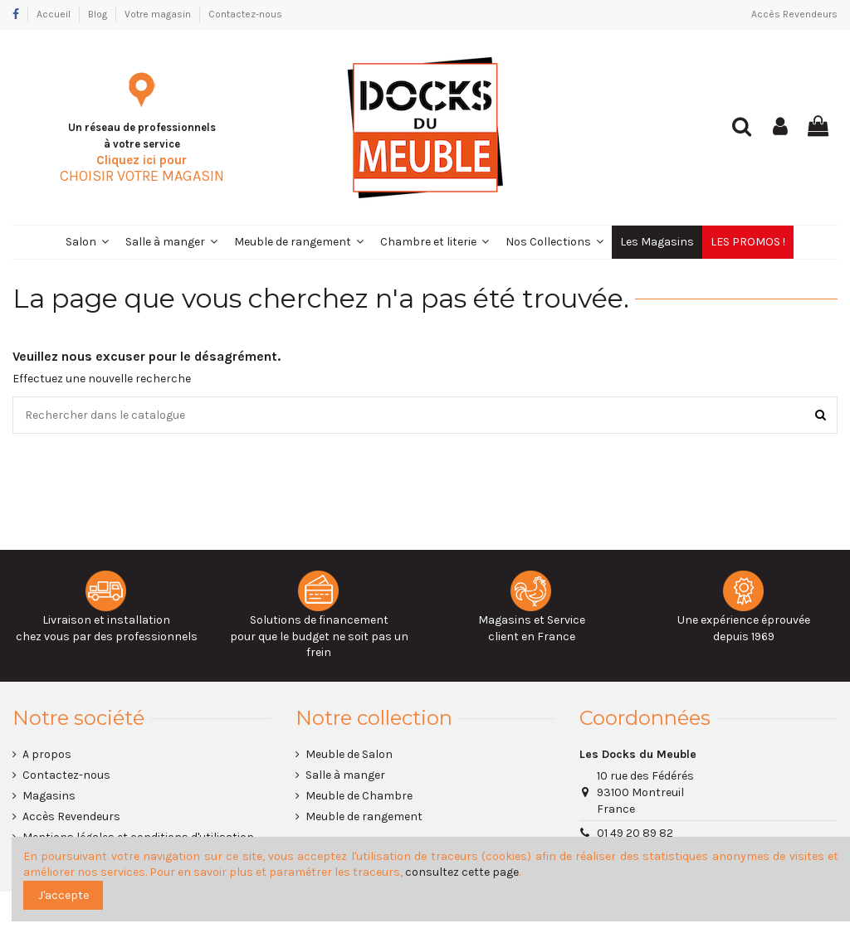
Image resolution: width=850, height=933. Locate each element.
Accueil (55, 14)
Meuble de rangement (364, 817)
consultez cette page (462, 872)
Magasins (49, 797)
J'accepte (63, 895)
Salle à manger (345, 775)
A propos (46, 754)
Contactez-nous (245, 14)
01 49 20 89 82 (635, 834)
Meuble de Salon (349, 754)
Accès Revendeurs (794, 14)
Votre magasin (159, 14)
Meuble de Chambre (359, 797)
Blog (99, 14)
